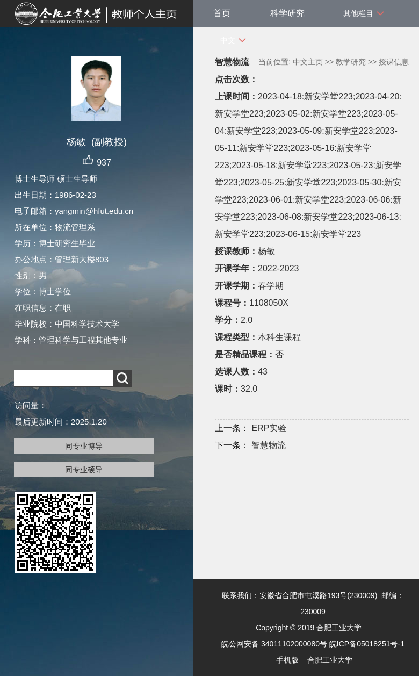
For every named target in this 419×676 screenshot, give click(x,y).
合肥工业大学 (329, 660)
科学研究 (287, 13)
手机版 (287, 660)
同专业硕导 (84, 469)
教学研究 (351, 61)
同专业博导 (84, 446)
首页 (221, 13)
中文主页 (308, 61)
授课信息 (394, 61)
